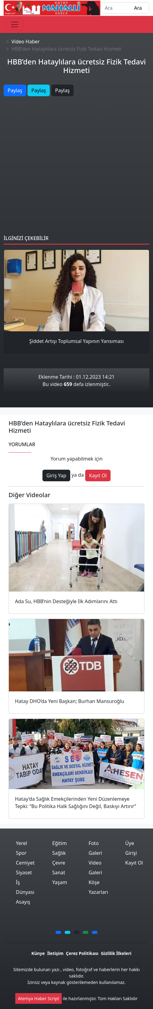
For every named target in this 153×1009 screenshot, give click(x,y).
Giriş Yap (56, 475)
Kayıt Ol (98, 475)
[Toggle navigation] (14, 24)
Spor (21, 853)
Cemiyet (25, 862)
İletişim (55, 953)
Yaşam (59, 882)
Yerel (21, 843)
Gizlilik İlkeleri (116, 953)
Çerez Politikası (82, 953)
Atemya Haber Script (38, 998)
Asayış (23, 901)
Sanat (58, 872)
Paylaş (15, 90)
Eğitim (59, 843)
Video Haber (25, 41)
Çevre (58, 862)
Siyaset (24, 872)
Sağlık (59, 853)
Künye (38, 953)
